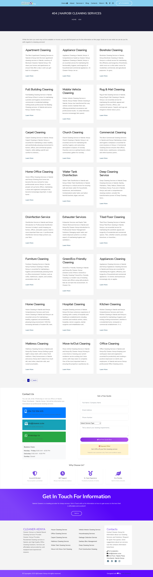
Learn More (29, 76)
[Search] (106, 3)
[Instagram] (112, 3)
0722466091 (124, 3)
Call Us (76, 513)
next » (35, 380)
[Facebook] (110, 3)
